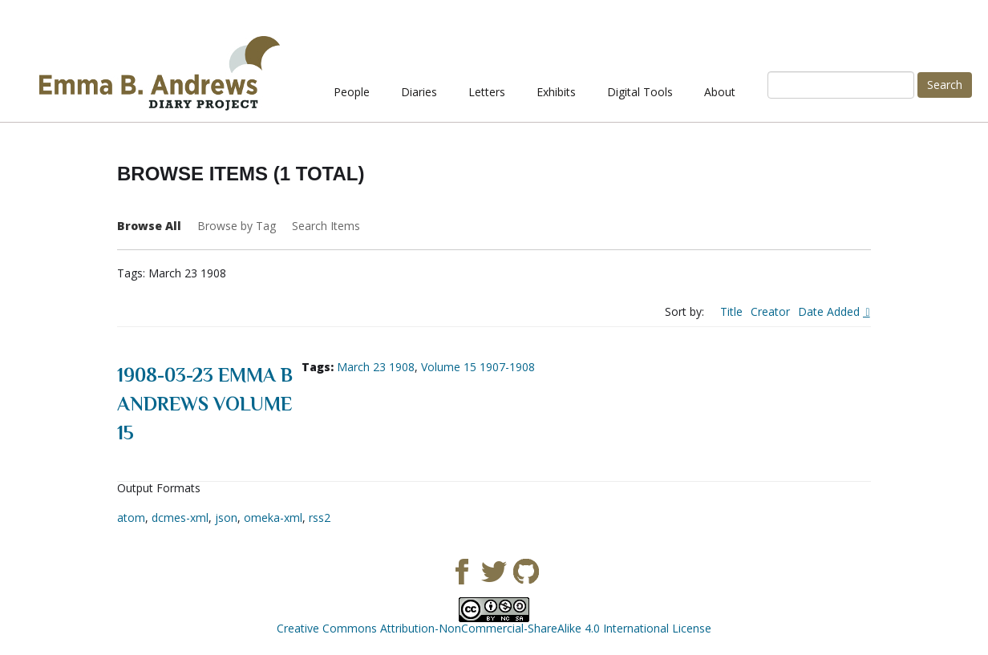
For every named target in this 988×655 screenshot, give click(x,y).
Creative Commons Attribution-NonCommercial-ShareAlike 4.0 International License (494, 628)
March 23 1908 (376, 366)
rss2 (319, 517)
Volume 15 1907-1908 (478, 366)
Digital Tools (640, 91)
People (352, 91)
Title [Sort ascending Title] (731, 311)
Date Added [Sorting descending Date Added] (830, 311)
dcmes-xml (180, 517)
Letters (486, 91)
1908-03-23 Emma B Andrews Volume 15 (205, 403)
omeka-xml (273, 517)
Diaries (419, 91)
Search (944, 84)
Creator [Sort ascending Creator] (770, 311)
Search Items (326, 225)
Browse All (149, 225)
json (226, 517)
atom (131, 517)
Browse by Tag (236, 225)
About (719, 91)
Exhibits (556, 91)
